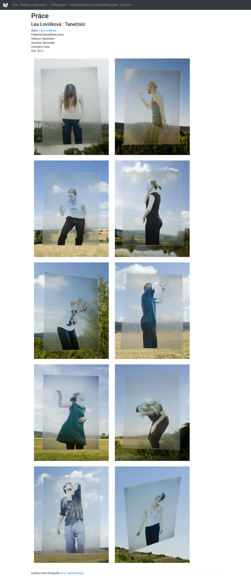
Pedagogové (58, 4)
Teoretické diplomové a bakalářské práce (93, 4)
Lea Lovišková (47, 30)
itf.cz (63, 573)
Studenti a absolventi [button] (33, 4)
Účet (15, 4)
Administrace (75, 573)
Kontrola (126, 4)
